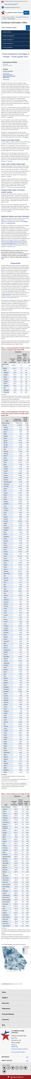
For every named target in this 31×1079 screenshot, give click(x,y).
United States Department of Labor (10, 7)
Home (4, 992)
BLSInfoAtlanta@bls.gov (8, 74)
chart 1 (9, 211)
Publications (6, 1008)
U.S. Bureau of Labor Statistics (14, 12)
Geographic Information (22, 17)
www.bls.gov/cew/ (6, 294)
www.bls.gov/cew (11, 223)
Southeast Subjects (7, 39)
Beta (3, 1025)
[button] (27, 1057)
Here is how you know (11, 4)
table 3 (2, 219)
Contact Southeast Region (18, 1052)
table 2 (26, 137)
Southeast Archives (7, 43)
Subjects (5, 998)
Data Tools (5, 1003)
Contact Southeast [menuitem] (7, 47)
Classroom (5, 1019)
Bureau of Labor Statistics (8, 17)
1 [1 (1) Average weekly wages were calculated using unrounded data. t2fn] (26, 421)
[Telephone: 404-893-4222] (21, 1046)
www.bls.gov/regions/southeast (9, 76)
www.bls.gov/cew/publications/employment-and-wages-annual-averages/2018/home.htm (14, 242)
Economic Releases (8, 1014)
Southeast (4, 19)
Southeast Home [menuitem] (6, 32)
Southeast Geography (8, 36)
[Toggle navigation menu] (26, 13)
